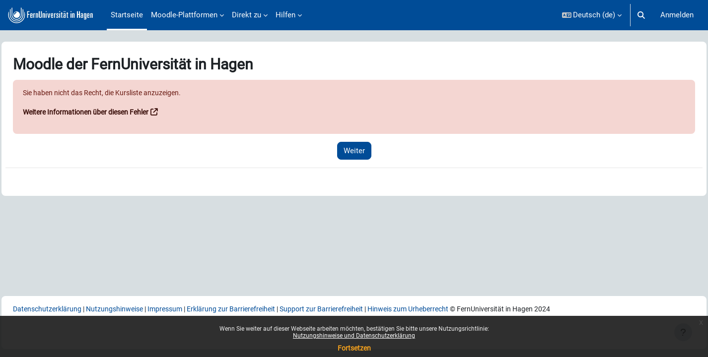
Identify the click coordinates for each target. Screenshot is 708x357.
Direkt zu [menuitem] (246, 14)
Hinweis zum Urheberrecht (461, 308)
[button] (592, 15)
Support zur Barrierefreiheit (367, 308)
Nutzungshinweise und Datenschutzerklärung (354, 335)
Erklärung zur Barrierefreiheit (270, 308)
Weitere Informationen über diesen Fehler (113, 112)
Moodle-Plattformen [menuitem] (184, 14)
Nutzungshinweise (143, 308)
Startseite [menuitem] (127, 14)
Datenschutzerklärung (71, 308)
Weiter (354, 150)
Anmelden (677, 14)
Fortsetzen (354, 348)
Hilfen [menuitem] (285, 14)
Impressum (198, 308)
